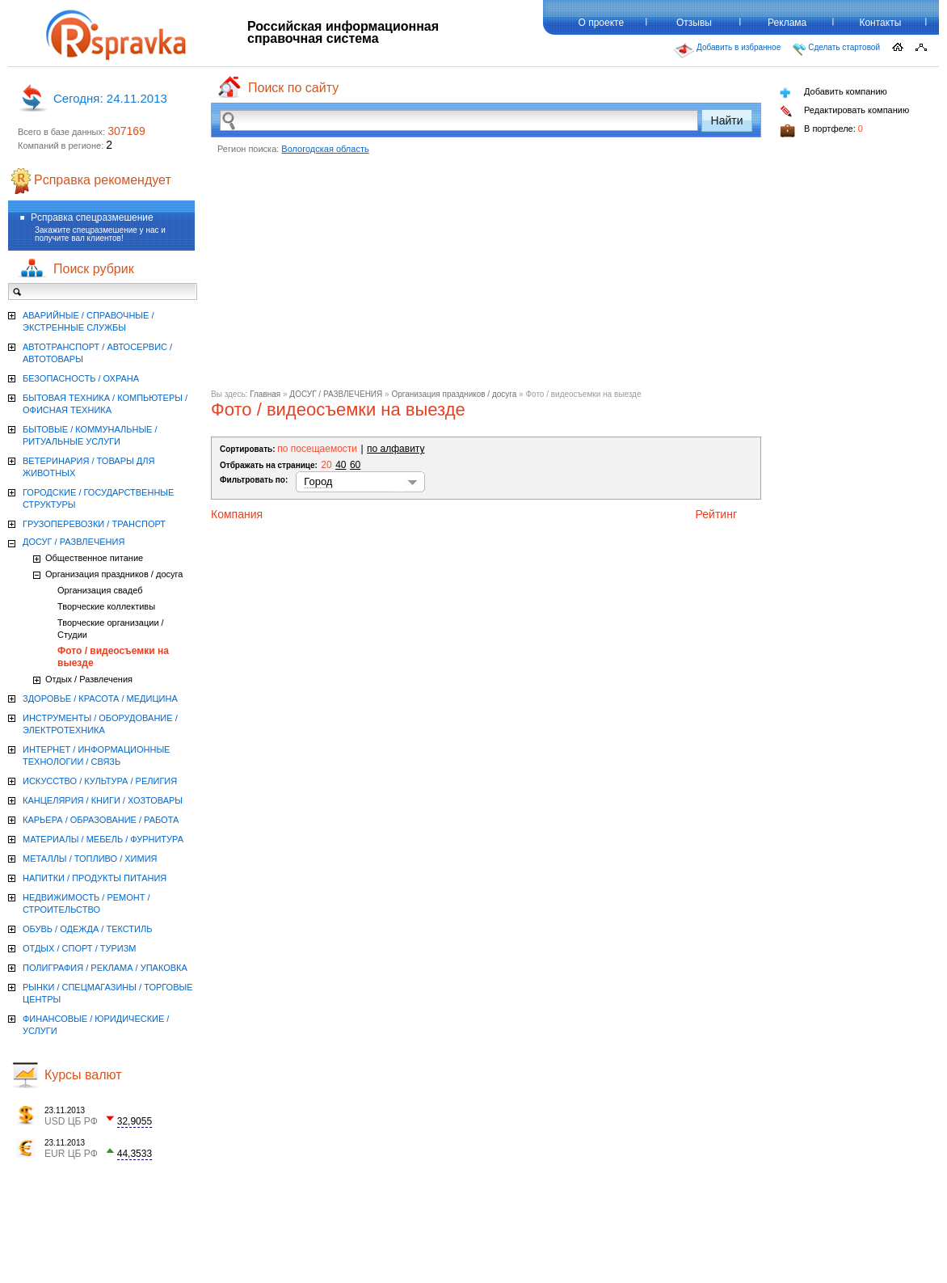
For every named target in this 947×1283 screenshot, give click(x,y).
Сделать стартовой (836, 49)
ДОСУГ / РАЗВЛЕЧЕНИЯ (335, 394)
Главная (265, 394)
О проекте (601, 22)
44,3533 (134, 1153)
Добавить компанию (833, 93)
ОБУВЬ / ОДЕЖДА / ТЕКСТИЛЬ (87, 929)
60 (355, 465)
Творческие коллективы (106, 606)
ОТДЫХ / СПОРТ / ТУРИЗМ (80, 948)
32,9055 (134, 1121)
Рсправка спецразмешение (92, 217)
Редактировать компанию (844, 111)
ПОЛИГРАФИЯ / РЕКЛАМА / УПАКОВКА (105, 968)
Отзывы (694, 22)
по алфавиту (395, 448)
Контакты (880, 22)
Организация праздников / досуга (453, 394)
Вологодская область (324, 149)
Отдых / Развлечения (89, 679)
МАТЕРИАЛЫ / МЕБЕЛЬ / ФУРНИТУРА (103, 839)
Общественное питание (94, 558)
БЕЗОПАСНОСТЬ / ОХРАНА (81, 378)
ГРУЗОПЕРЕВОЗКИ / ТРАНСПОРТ (94, 524)
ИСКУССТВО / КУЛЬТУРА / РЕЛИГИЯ (100, 781)
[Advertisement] (486, 276)
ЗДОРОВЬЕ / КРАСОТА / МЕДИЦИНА (100, 698)
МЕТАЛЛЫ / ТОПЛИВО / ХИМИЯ (90, 858)
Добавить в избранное (727, 51)
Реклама (787, 22)
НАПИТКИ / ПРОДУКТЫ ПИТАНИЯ (94, 878)
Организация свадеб (99, 590)
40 (340, 465)
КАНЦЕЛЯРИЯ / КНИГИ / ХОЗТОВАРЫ (103, 800)
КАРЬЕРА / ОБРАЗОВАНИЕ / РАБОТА (101, 820)
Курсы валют (83, 1075)
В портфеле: (821, 130)
